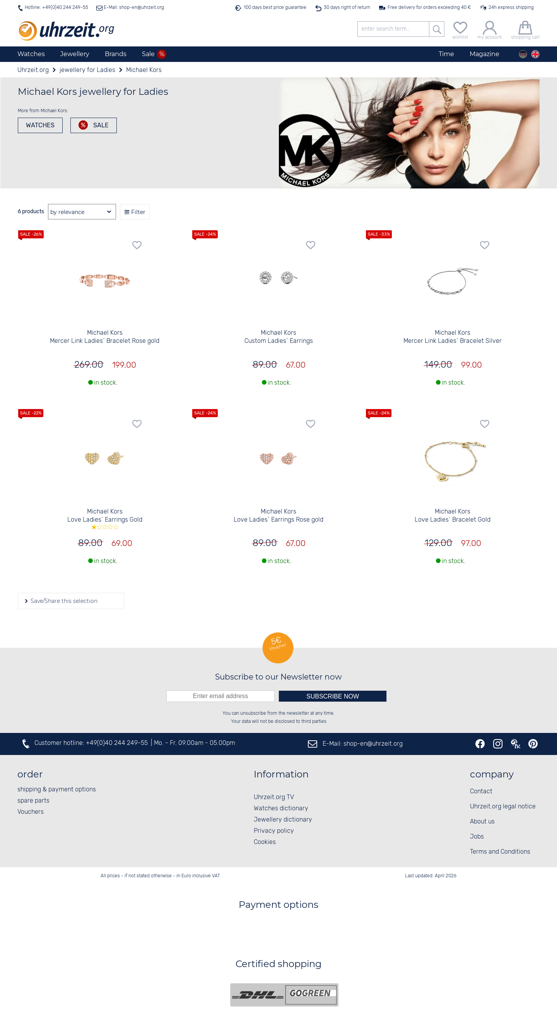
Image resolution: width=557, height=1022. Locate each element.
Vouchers (30, 812)
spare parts (33, 801)
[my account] (489, 29)
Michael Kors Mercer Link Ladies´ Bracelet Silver (452, 337)
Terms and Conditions (500, 852)
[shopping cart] (525, 29)
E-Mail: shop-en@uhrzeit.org (133, 7)
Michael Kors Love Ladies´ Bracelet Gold (452, 516)
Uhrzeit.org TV (274, 797)
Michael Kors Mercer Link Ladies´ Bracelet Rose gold (104, 337)
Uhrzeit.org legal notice (503, 807)
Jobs (477, 837)
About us (482, 822)
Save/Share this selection (63, 600)
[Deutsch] (523, 54)
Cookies (265, 842)
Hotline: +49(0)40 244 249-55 (56, 7)
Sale (100, 125)
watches (40, 125)
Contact (481, 791)
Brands (115, 54)
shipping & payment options (56, 790)
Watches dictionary (281, 809)
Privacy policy (274, 831)
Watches (31, 54)
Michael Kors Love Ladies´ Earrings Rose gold (278, 516)
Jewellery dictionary (283, 820)
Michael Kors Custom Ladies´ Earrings (278, 337)
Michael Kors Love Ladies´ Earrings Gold (104, 518)
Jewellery (74, 54)
